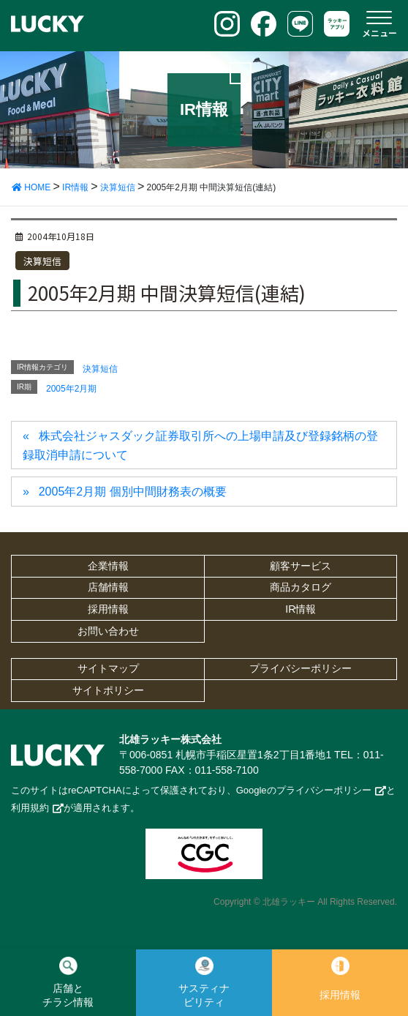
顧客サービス (300, 566)
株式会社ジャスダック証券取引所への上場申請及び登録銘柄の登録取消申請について (200, 445)
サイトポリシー (108, 690)
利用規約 (30, 807)
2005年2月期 (71, 389)
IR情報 (300, 609)
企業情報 (108, 566)
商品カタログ (300, 587)
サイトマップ (108, 668)
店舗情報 (108, 587)
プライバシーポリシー (300, 668)
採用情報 (108, 609)
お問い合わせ (108, 631)
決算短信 (42, 261)
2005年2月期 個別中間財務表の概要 (133, 491)
